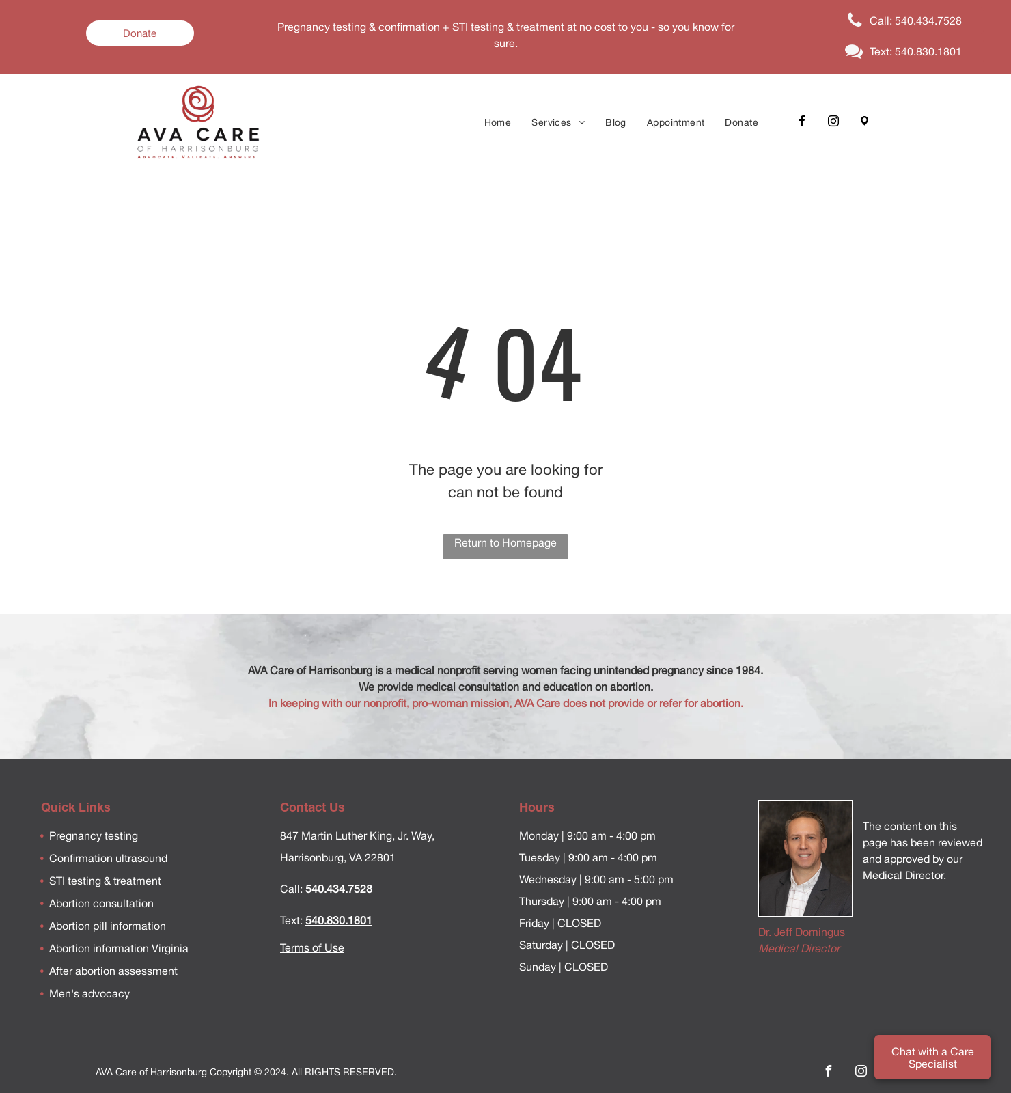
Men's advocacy (89, 993)
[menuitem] (498, 122)
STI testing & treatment (105, 880)
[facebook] (802, 122)
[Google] (865, 122)
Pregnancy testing (93, 835)
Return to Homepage (505, 542)
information (136, 925)
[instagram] (833, 122)
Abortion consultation (101, 903)
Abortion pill (78, 925)
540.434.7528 (338, 889)
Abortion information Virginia (119, 948)
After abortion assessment (113, 971)
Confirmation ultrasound (108, 858)
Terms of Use (312, 947)
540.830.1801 (338, 920)
